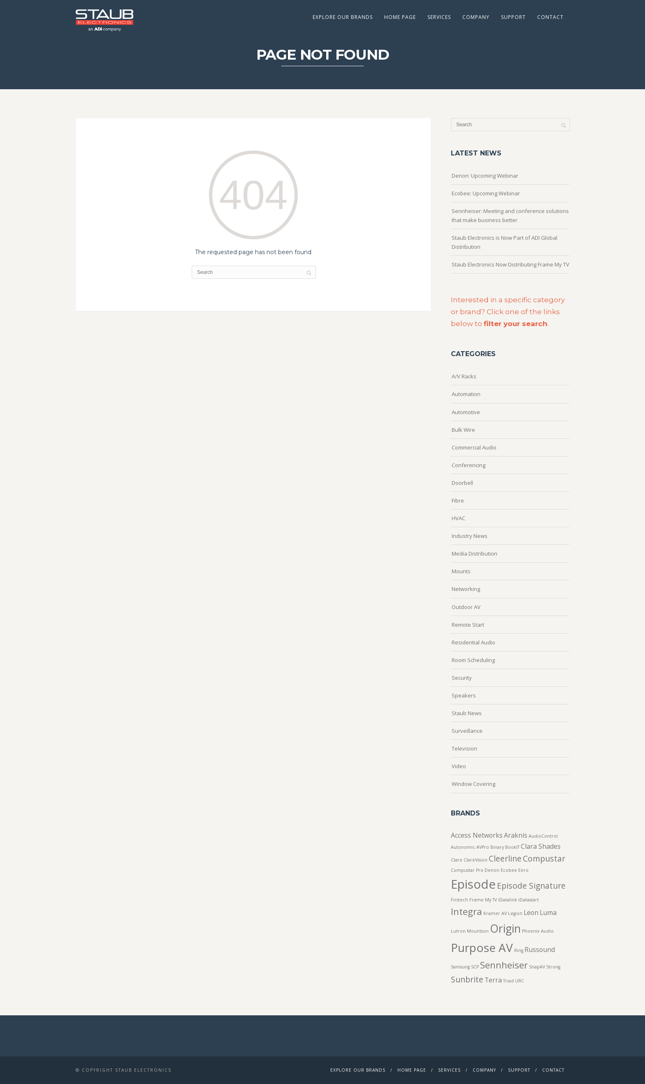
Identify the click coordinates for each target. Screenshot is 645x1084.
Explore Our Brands (343, 17)
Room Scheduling (473, 660)
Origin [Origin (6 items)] (505, 928)
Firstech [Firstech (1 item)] (459, 900)
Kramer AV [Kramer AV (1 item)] (495, 913)
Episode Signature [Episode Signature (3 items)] (531, 885)
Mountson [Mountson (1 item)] (478, 931)
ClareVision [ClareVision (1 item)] (475, 860)
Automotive (466, 412)
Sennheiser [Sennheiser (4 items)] (504, 965)
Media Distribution (474, 553)
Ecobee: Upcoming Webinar (486, 193)
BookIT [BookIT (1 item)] (512, 847)
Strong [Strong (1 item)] (553, 967)
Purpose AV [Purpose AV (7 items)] (482, 947)
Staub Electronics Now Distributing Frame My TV (510, 264)
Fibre (458, 500)
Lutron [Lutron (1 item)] (458, 931)
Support (513, 17)
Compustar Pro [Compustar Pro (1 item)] (467, 870)
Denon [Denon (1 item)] (492, 870)
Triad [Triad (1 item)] (508, 981)
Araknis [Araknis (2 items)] (515, 835)
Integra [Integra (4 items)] (466, 911)
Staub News (467, 713)
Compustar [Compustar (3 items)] (544, 858)
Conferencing (468, 465)
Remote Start (468, 624)
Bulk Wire (463, 429)
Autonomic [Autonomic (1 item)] (463, 847)
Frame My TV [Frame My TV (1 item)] (483, 900)
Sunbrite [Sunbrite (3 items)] (467, 979)
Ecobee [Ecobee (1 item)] (509, 870)
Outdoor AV (466, 607)
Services (439, 17)
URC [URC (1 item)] (519, 981)
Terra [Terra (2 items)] (493, 979)
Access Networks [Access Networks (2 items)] (477, 835)
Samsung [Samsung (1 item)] (460, 967)
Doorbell (462, 482)
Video (459, 766)
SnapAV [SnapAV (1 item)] (537, 967)
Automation (466, 394)
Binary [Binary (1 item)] (497, 847)
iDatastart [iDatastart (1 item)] (528, 900)
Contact (550, 17)
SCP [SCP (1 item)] (475, 967)
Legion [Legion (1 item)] (515, 913)
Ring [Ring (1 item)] (518, 950)
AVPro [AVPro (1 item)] (482, 847)
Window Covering (473, 784)
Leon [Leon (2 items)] (531, 912)
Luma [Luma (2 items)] (548, 912)
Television (464, 748)
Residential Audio (473, 642)
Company (476, 17)
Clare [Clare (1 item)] (456, 860)
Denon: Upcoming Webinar (485, 175)
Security (462, 677)
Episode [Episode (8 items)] (473, 884)
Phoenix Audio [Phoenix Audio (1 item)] (538, 931)
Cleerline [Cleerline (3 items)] (505, 858)
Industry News (469, 536)
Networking (466, 589)
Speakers (464, 695)
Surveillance (467, 730)
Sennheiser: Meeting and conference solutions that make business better (510, 215)
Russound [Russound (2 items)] (539, 949)
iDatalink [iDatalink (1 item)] (507, 900)
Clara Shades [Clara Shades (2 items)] (541, 846)
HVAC (458, 518)
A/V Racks (464, 376)
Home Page (400, 17)
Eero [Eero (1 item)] (523, 870)
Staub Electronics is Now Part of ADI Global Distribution (504, 242)
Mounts (461, 571)
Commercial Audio (474, 447)
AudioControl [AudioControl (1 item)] (543, 836)
